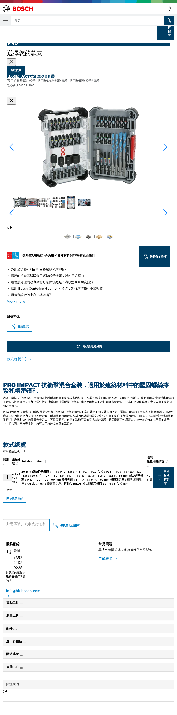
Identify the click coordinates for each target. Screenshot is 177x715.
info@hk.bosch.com (23, 590)
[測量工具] (21, 616)
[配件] (15, 629)
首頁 (6, 31)
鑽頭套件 (60, 31)
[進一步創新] (24, 642)
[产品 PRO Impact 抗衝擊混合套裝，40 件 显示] (7, 477)
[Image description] (19, 202)
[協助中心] (21, 668)
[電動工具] (21, 603)
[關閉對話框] (11, 101)
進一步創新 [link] (14, 641)
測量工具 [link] (13, 615)
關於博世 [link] (13, 654)
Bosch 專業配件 (26, 31)
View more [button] (16, 301)
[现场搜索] (169, 20)
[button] (165, 147)
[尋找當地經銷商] (66, 525)
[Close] (11, 62)
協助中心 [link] (13, 667)
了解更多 (106, 558)
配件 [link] (9, 628)
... (45, 31)
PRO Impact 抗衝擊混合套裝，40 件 (93, 31)
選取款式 (15, 70)
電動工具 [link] (13, 603)
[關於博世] (21, 655)
